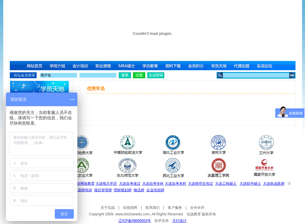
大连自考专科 (153, 183)
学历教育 (150, 65)
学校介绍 (58, 65)
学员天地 (220, 65)
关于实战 (108, 208)
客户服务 (175, 208)
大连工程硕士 (226, 183)
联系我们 (153, 208)
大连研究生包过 (200, 183)
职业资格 (104, 65)
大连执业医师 (273, 183)
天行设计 (179, 221)
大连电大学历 (106, 183)
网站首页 (34, 65)
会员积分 (197, 65)
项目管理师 (103, 190)
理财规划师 (123, 190)
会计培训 (81, 65)
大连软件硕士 (250, 183)
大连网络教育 (84, 183)
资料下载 (174, 65)
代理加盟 (243, 65)
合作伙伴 (197, 208)
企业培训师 (155, 190)
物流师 (139, 190)
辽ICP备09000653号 (134, 221)
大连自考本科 (175, 183)
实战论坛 (267, 65)
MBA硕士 (127, 65)
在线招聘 (130, 208)
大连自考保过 (129, 183)
